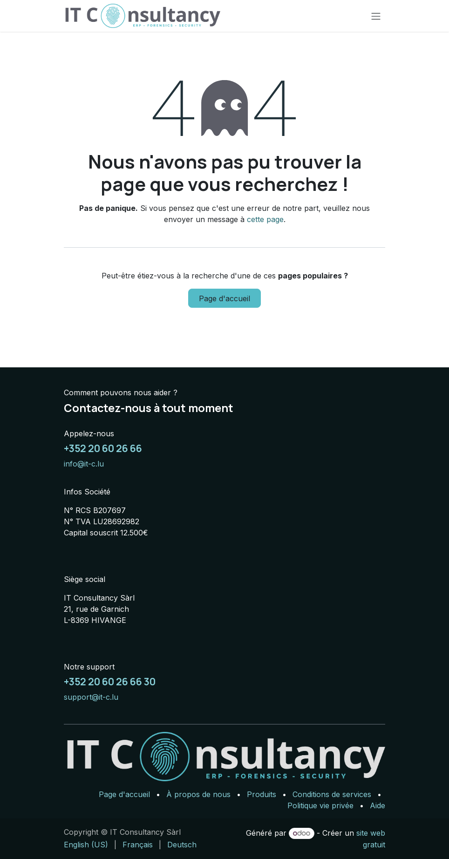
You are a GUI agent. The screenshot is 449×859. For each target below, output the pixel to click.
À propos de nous (198, 794)
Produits (261, 794)
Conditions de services (332, 794)
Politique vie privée (320, 805)
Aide (377, 805)
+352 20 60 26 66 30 (110, 681)
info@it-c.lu (84, 463)
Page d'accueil (224, 298)
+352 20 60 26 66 (103, 448)
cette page (265, 219)
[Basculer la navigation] (376, 16)
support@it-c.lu (91, 697)
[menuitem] (86, 845)
